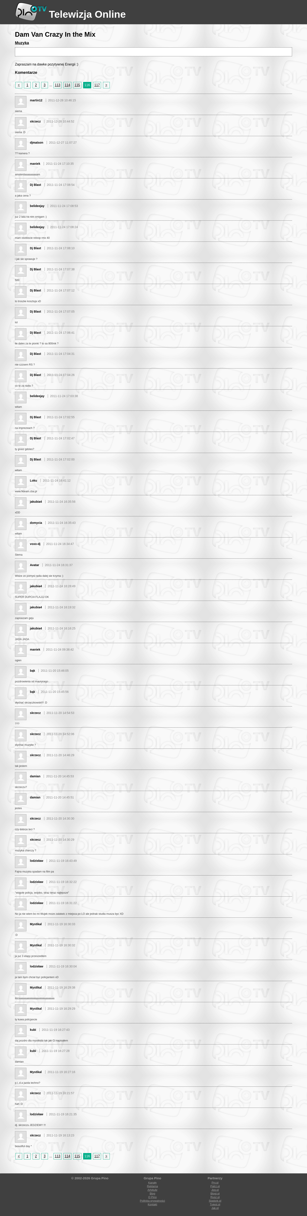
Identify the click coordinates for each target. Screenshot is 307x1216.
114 (67, 85)
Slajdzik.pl (215, 1200)
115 (77, 85)
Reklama (152, 1186)
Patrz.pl (215, 1186)
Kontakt (152, 1204)
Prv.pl (214, 1182)
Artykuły (152, 1189)
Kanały (152, 1182)
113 (57, 85)
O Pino (152, 1197)
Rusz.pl (215, 1197)
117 (97, 85)
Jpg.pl (215, 1189)
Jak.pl (215, 1208)
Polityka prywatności (152, 1200)
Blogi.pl (215, 1193)
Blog (152, 1193)
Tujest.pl (215, 1204)
